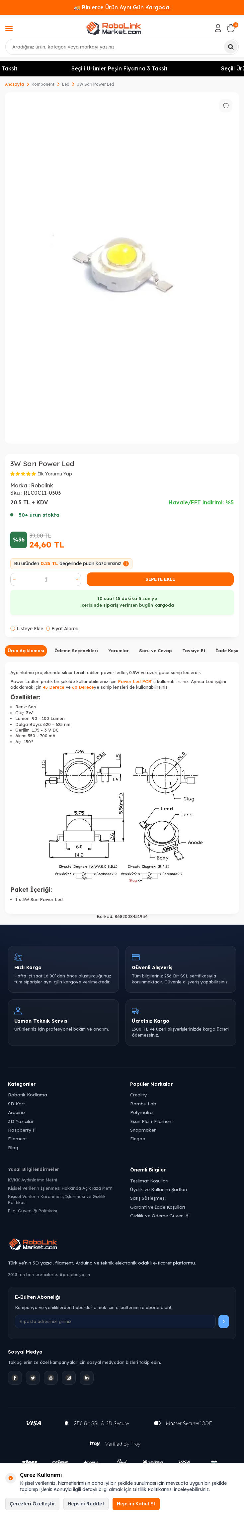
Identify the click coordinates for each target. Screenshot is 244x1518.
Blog (13, 1147)
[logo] (113, 28)
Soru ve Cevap (155, 650)
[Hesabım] (218, 28)
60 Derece (83, 687)
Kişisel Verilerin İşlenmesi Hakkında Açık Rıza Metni (61, 1188)
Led (65, 84)
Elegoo (137, 1138)
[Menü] (9, 29)
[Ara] (230, 46)
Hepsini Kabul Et (136, 1504)
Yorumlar (118, 650)
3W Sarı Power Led (95, 84)
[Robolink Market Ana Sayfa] (122, 1245)
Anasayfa (14, 84)
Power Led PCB (134, 681)
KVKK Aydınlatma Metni (32, 1179)
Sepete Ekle (160, 579)
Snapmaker (143, 1130)
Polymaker (142, 1112)
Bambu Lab (143, 1103)
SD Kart (16, 1103)
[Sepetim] (231, 28)
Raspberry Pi (22, 1130)
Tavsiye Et (193, 650)
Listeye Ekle (26, 629)
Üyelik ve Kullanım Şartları (158, 1189)
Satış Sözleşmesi (148, 1198)
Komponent (43, 84)
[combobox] (122, 47)
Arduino (16, 1112)
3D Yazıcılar (21, 1121)
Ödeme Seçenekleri (76, 650)
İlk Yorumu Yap (55, 474)
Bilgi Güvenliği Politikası (32, 1210)
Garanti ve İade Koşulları (157, 1207)
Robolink (42, 485)
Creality (138, 1094)
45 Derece (53, 687)
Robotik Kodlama (27, 1094)
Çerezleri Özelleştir (32, 1504)
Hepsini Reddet (86, 1504)
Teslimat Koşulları (149, 1180)
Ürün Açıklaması (26, 650)
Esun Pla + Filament (151, 1121)
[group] (122, 268)
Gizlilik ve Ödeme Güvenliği (160, 1215)
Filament (17, 1138)
